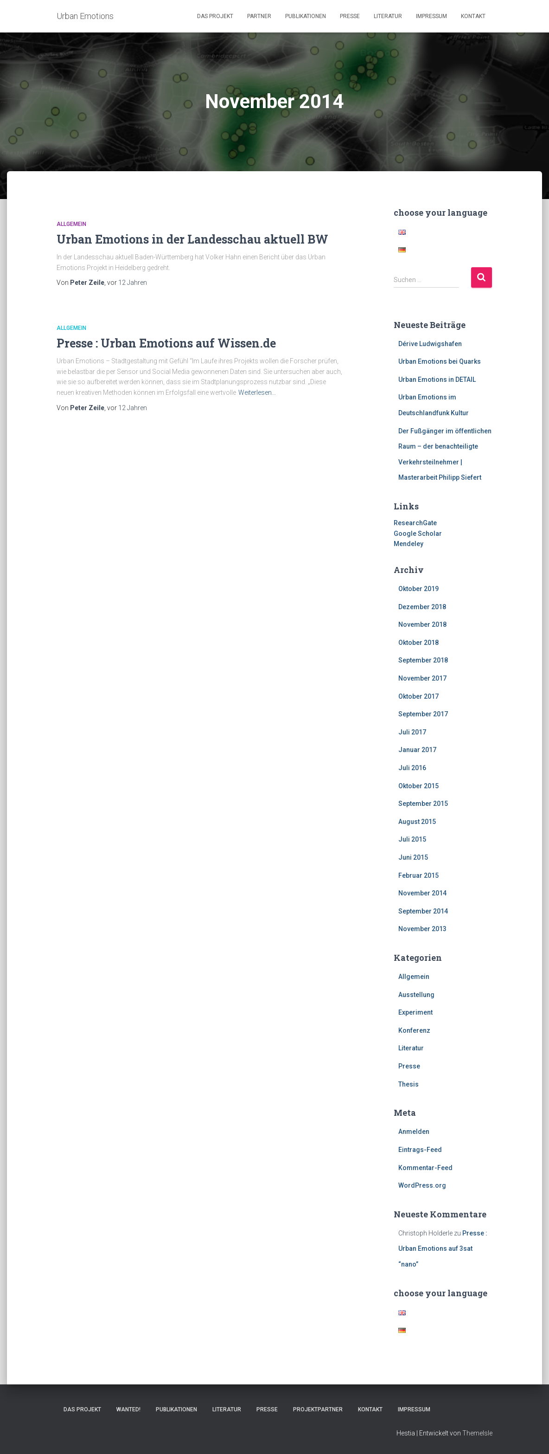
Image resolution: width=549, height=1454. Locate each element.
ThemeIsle (477, 1433)
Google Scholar (418, 533)
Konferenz (414, 1030)
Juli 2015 (412, 839)
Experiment (415, 1012)
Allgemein (71, 224)
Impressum (431, 16)
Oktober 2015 (418, 786)
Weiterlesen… (257, 392)
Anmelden (413, 1131)
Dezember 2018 (422, 607)
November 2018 (422, 624)
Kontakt (473, 16)
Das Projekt (215, 16)
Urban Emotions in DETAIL (437, 379)
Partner (259, 16)
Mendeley (408, 543)
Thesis (408, 1084)
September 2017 (423, 714)
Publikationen (305, 16)
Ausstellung (416, 994)
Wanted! (128, 1409)
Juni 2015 (413, 857)
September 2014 (423, 911)
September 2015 (423, 803)
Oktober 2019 (418, 588)
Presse (350, 16)
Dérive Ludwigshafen (430, 343)
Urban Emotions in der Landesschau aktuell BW (192, 239)
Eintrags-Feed (420, 1149)
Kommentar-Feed (425, 1167)
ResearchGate (415, 523)
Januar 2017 (417, 749)
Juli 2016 (412, 768)
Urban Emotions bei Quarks (439, 361)
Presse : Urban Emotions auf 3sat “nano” (442, 1248)
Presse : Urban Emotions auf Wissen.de (166, 343)
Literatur (388, 16)
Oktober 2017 (418, 696)
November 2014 (422, 893)
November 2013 (422, 929)
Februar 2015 (418, 875)
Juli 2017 (412, 732)
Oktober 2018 (418, 642)
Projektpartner (318, 1409)
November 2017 (422, 678)
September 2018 (423, 660)
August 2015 (417, 821)
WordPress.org (422, 1185)
